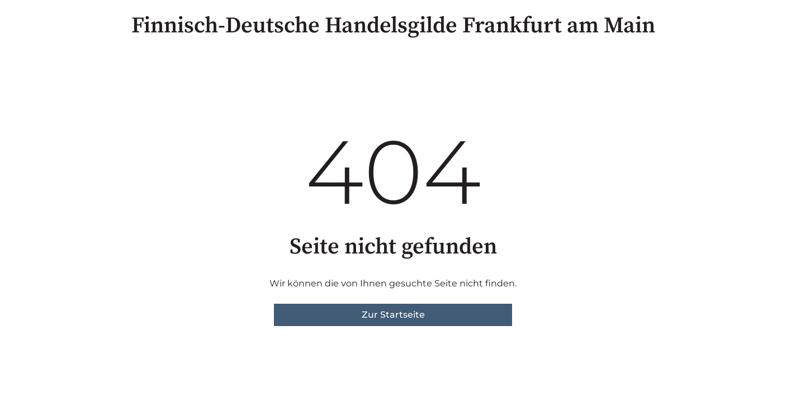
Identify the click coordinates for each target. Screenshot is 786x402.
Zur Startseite (393, 314)
